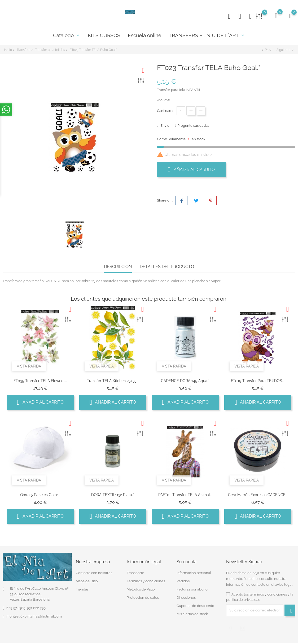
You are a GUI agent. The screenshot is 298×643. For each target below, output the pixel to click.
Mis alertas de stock (192, 614)
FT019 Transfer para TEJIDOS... (257, 381)
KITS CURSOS (104, 35)
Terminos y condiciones (146, 581)
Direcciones (186, 598)
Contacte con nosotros (94, 573)
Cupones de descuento (195, 606)
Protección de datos (143, 598)
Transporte (135, 573)
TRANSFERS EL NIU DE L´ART (207, 35)
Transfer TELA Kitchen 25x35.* (113, 381)
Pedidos (183, 581)
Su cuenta (186, 561)
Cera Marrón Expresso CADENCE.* (258, 495)
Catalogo (66, 35)
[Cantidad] (181, 110)
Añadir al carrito (191, 169)
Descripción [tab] (118, 266)
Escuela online (144, 35)
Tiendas (82, 589)
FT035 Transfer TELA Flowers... (40, 381)
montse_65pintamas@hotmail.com (34, 616)
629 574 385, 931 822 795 (26, 608)
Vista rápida (29, 366)
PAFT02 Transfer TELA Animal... (185, 495)
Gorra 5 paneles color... (40, 495)
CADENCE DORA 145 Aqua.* (185, 381)
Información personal (194, 573)
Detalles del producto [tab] (167, 266)
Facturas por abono (192, 589)
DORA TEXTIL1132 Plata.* (112, 495)
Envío (164, 126)
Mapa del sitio (87, 581)
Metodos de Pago (141, 589)
